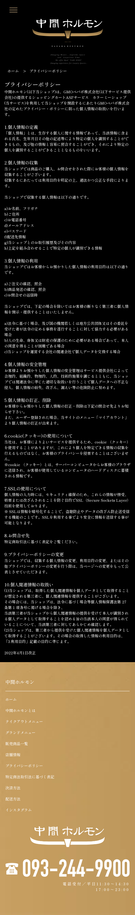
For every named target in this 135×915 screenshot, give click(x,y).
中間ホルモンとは (20, 710)
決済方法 (12, 787)
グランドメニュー (20, 732)
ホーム (13, 71)
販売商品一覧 (16, 743)
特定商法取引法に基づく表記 (29, 776)
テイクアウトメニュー (24, 721)
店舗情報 (12, 754)
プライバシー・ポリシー (44, 108)
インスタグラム (18, 810)
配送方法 (12, 799)
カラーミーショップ (109, 97)
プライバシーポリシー (24, 765)
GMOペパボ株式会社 (81, 91)
